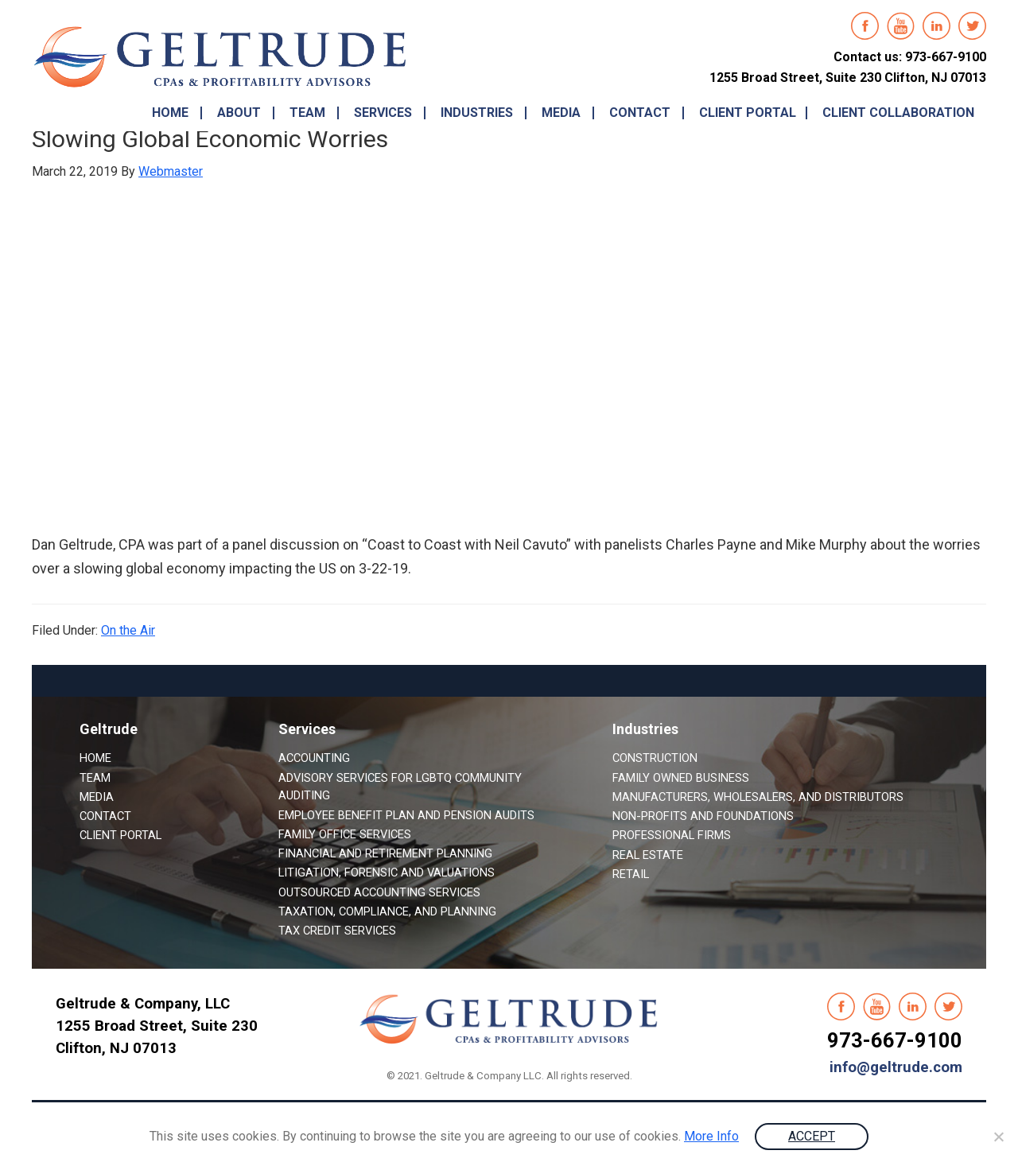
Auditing (304, 795)
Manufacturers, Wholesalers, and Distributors (757, 797)
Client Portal (120, 835)
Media (97, 797)
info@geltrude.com (896, 1067)
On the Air (128, 630)
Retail (630, 874)
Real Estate (647, 855)
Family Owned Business (680, 778)
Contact (105, 816)
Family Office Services (344, 834)
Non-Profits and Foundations (703, 816)
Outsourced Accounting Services (379, 892)
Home (95, 758)
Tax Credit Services (337, 930)
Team (95, 778)
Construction (654, 758)
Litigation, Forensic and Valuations (386, 872)
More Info (711, 1136)
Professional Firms (671, 835)
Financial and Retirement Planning (385, 853)
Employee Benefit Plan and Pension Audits (406, 815)
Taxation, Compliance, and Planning (387, 911)
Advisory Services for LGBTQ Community (400, 778)
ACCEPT (811, 1136)
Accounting (314, 758)
